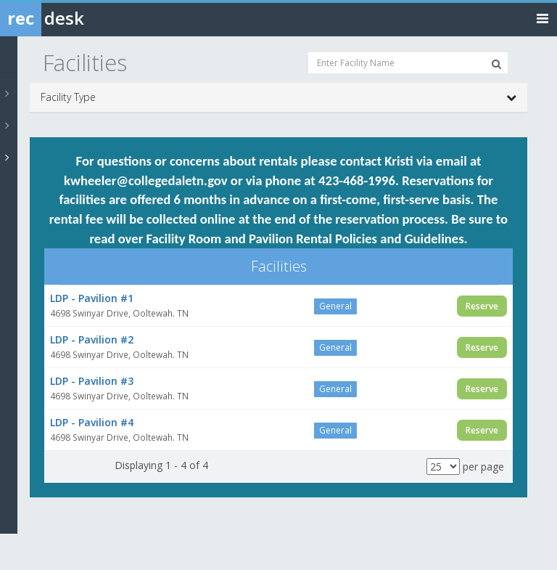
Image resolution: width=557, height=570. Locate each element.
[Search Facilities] (496, 64)
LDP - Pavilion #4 (91, 422)
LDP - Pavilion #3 (91, 381)
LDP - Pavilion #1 (91, 298)
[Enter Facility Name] (408, 63)
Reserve (482, 306)
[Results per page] (443, 466)
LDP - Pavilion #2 (91, 339)
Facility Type (278, 97)
